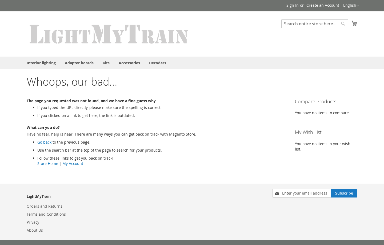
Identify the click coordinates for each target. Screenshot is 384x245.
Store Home (47, 163)
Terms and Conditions (46, 214)
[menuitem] (41, 63)
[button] (351, 6)
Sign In (292, 5)
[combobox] (314, 23)
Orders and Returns (44, 206)
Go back (44, 142)
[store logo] (109, 33)
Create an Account (322, 5)
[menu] (192, 63)
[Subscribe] (344, 193)
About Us (35, 230)
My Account (72, 163)
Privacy (33, 222)
